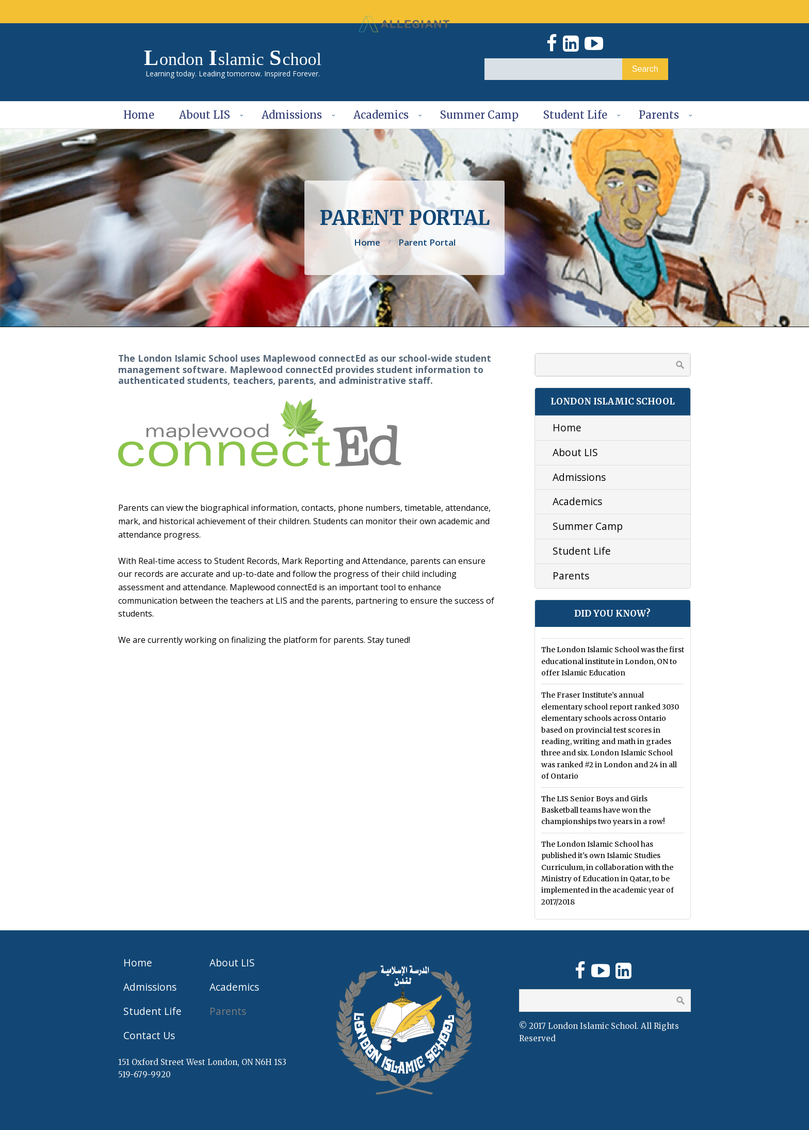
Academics (381, 114)
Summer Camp (479, 114)
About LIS (204, 114)
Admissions (292, 114)
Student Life (575, 114)
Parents (659, 114)
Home (138, 114)
